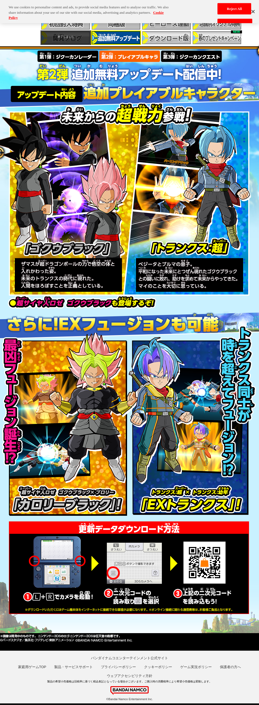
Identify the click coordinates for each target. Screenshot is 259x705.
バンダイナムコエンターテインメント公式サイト (129, 658)
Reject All (234, 7)
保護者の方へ (230, 667)
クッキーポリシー (158, 667)
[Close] (253, 10)
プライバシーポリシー (118, 667)
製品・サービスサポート (73, 667)
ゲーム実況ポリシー (196, 667)
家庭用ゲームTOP (32, 667)
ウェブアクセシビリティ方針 (129, 676)
